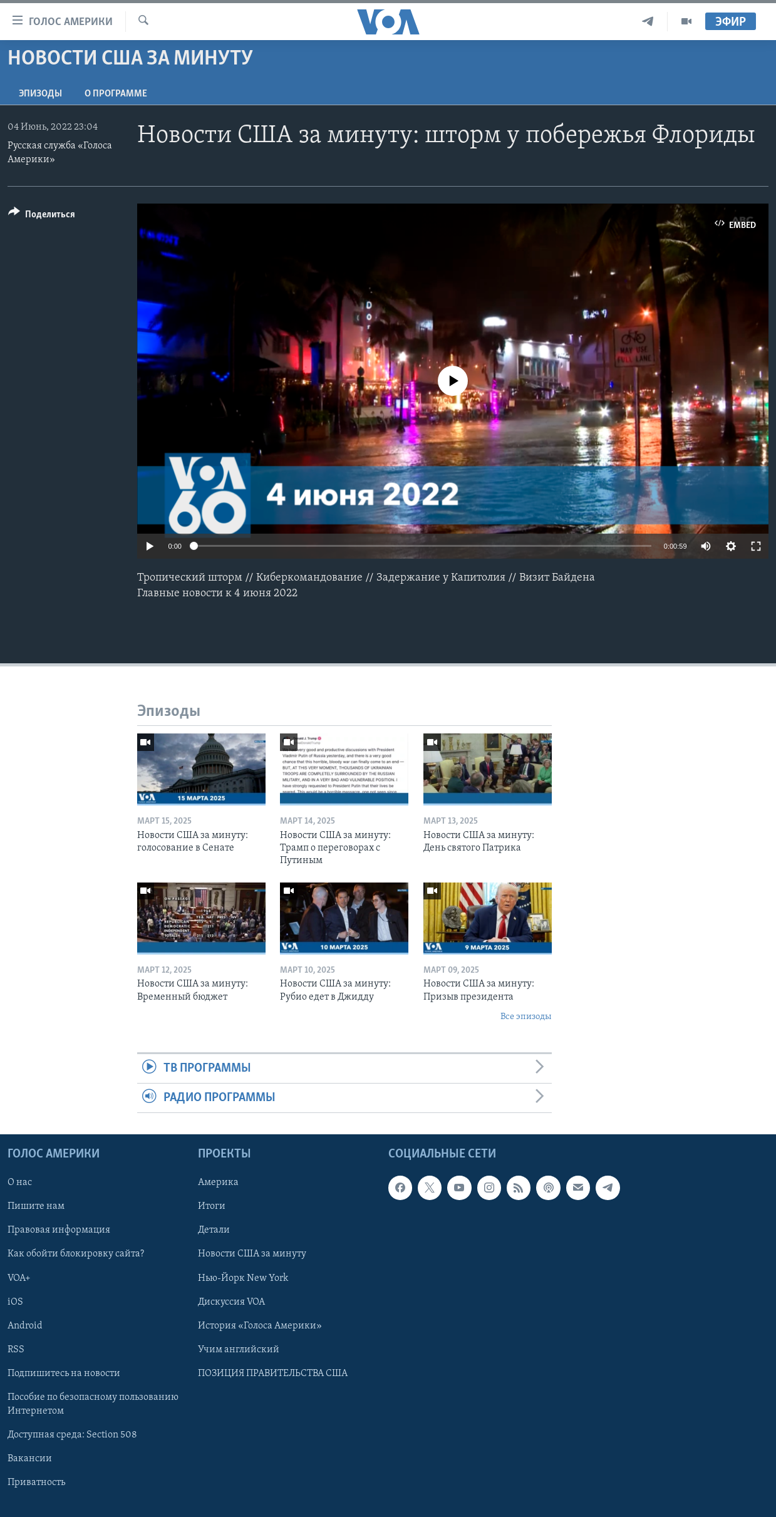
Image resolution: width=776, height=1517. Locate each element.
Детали (214, 1231)
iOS (15, 1302)
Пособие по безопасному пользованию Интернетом (93, 1404)
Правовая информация (59, 1231)
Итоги (211, 1207)
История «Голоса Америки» (260, 1326)
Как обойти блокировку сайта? (76, 1255)
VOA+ (19, 1278)
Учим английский (238, 1350)
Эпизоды (40, 94)
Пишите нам (36, 1207)
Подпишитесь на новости (64, 1374)
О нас (20, 1183)
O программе (116, 94)
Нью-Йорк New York (243, 1278)
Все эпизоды (526, 1017)
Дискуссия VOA (231, 1302)
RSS (16, 1350)
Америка (218, 1183)
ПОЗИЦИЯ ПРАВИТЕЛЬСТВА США (273, 1374)
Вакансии (30, 1459)
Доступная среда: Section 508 (72, 1435)
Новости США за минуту (252, 1255)
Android (25, 1326)
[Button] (41, 216)
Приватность (36, 1483)
